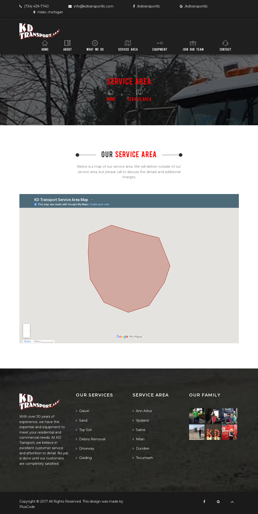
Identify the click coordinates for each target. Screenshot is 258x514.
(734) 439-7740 (34, 6)
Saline (139, 430)
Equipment (159, 45)
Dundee (141, 448)
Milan (139, 439)
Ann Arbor (142, 411)
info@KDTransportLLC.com (90, 6)
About (67, 45)
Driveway (85, 448)
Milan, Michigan (48, 12)
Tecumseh (143, 458)
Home (45, 45)
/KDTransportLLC (146, 6)
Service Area (128, 45)
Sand (81, 420)
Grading (84, 458)
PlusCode (27, 507)
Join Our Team (193, 45)
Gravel (82, 411)
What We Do (95, 45)
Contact (225, 45)
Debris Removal (90, 439)
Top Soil (84, 430)
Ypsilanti (141, 420)
